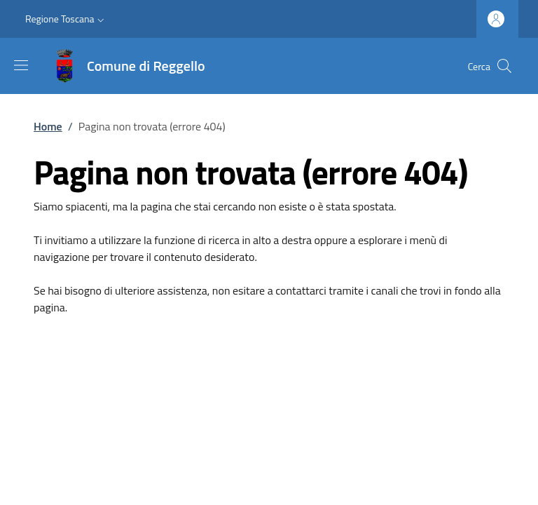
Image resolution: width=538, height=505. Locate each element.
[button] (66, 19)
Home (48, 126)
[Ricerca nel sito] (504, 66)
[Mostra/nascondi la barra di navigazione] (21, 65)
